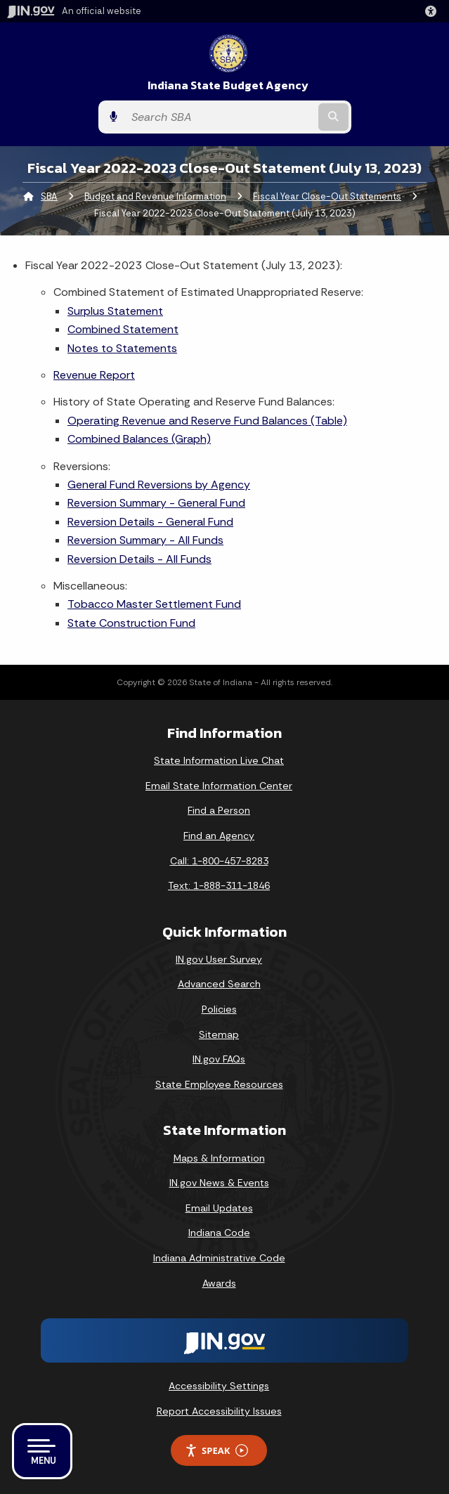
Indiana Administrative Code (219, 1258)
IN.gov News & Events (219, 1182)
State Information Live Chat (219, 760)
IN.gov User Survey (219, 959)
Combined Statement (122, 329)
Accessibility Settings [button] (219, 1385)
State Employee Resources (219, 1084)
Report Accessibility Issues (219, 1411)
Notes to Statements (122, 348)
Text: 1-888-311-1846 (219, 885)
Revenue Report (94, 375)
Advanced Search (219, 983)
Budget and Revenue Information (155, 196)
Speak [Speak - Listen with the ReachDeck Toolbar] (216, 1450)
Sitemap (219, 1034)
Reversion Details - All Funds (139, 559)
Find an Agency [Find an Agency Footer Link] (218, 835)
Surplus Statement (115, 311)
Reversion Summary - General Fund (156, 502)
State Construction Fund (131, 623)
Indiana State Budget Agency (228, 85)
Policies (219, 1009)
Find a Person (219, 810)
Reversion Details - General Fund (150, 521)
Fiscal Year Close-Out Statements (327, 196)
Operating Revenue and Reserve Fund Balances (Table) (207, 420)
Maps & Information (219, 1158)
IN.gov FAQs (219, 1059)
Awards (219, 1283)
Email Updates (219, 1208)
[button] (433, 11)
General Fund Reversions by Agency (158, 484)
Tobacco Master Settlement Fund (154, 604)
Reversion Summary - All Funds (145, 540)
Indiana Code (219, 1232)
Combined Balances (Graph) (139, 438)
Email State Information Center (218, 785)
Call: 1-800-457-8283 (219, 861)
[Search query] (220, 117)
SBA (49, 196)
